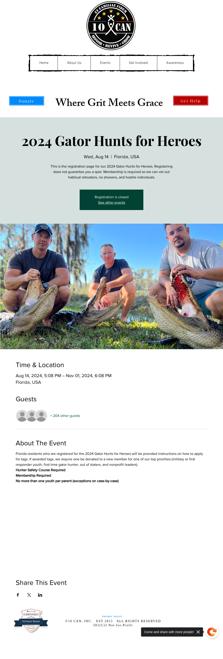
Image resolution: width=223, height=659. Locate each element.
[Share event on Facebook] (18, 595)
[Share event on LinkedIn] (40, 595)
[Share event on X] (29, 595)
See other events (111, 202)
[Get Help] (190, 100)
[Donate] (26, 101)
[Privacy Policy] (112, 616)
